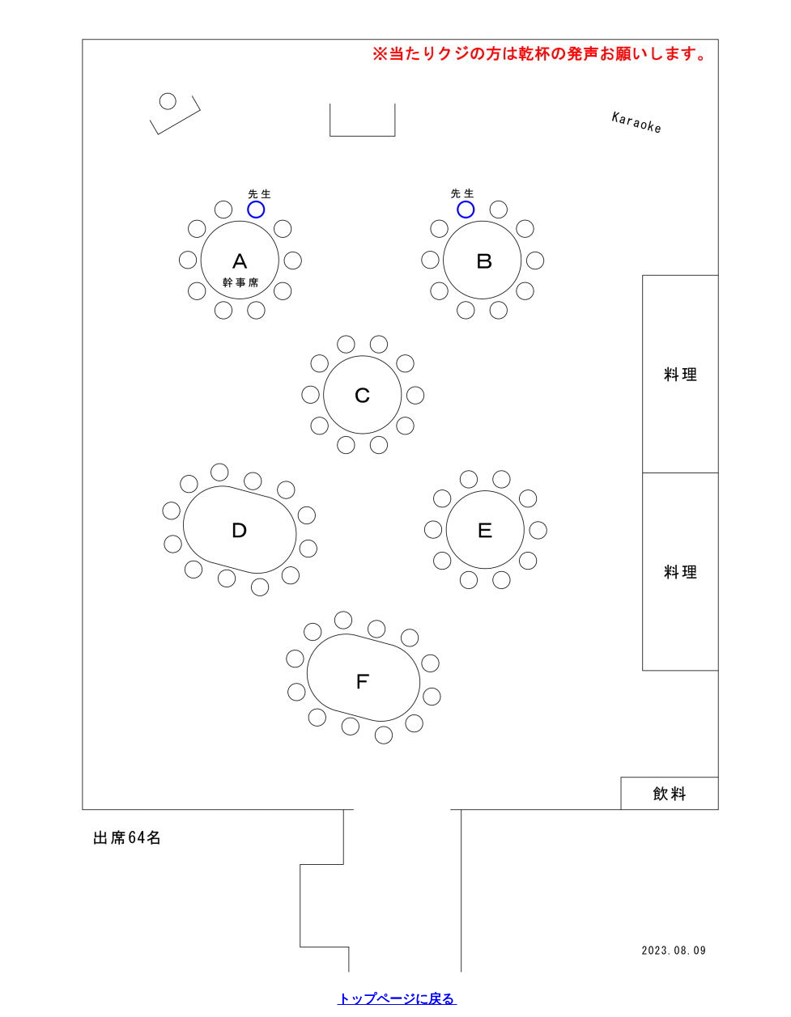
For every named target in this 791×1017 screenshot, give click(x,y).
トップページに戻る (397, 999)
